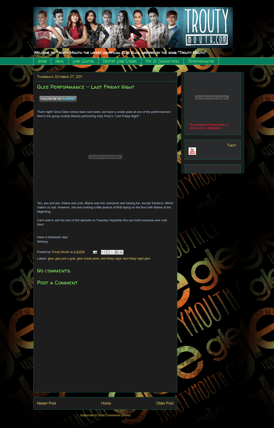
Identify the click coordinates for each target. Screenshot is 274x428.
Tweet (231, 145)
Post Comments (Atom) (115, 415)
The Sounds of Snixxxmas (206, 124)
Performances (201, 61)
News (59, 61)
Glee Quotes (83, 61)
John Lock (196, 128)
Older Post (165, 403)
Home (42, 61)
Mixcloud (214, 128)
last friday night (111, 258)
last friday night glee (136, 258)
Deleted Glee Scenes (120, 61)
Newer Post (46, 403)
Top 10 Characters (162, 61)
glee (51, 258)
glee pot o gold (65, 258)
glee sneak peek (88, 258)
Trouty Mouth (60, 252)
